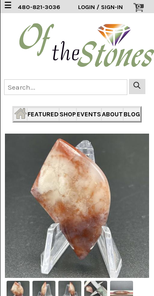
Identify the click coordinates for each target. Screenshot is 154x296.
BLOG (132, 114)
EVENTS (89, 114)
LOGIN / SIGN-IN (100, 7)
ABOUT (112, 114)
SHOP (68, 114)
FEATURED (43, 114)
